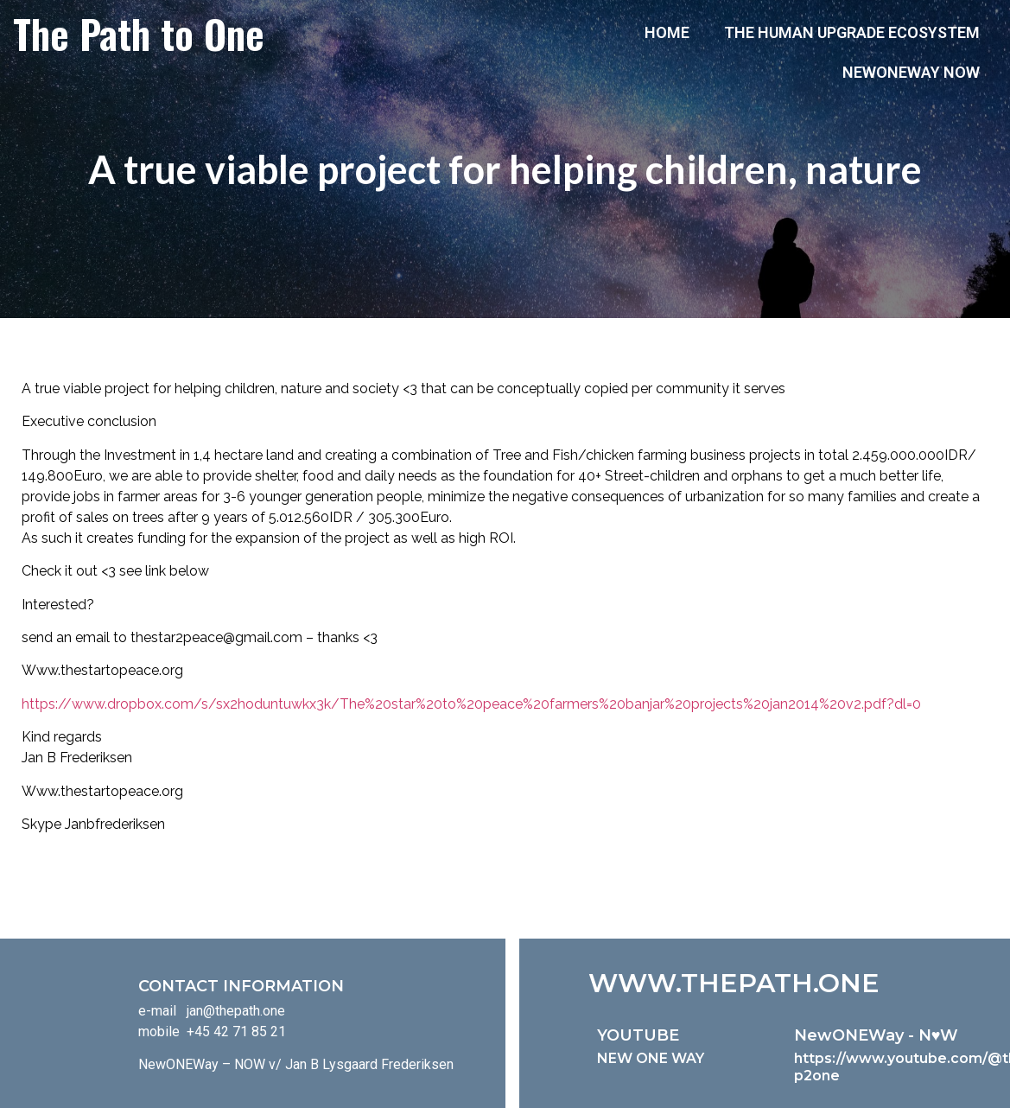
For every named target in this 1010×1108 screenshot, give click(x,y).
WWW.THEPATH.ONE (734, 983)
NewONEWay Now (911, 72)
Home (667, 32)
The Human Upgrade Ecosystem (852, 32)
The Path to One (138, 32)
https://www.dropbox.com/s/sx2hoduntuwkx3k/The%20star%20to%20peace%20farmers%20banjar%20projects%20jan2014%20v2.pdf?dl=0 (471, 704)
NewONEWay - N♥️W (876, 1035)
